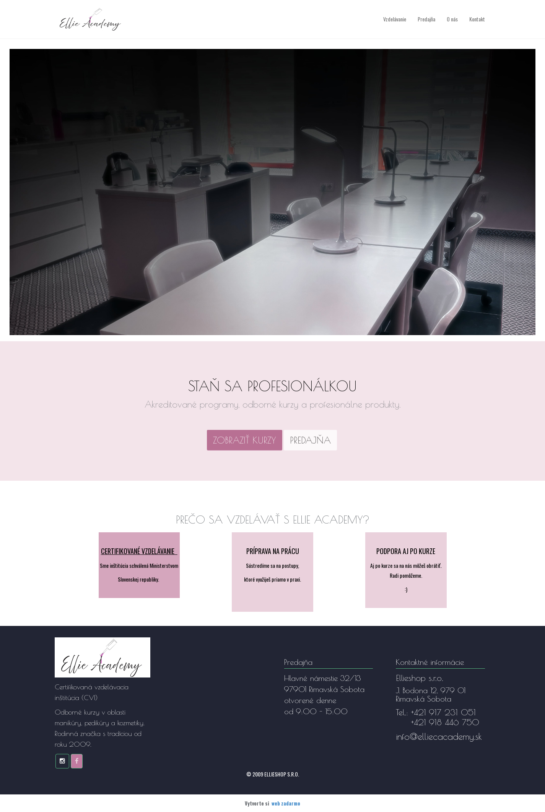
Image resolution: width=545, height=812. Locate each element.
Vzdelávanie (394, 19)
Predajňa (426, 19)
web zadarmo (286, 803)
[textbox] (244, 443)
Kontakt (477, 19)
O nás (452, 19)
